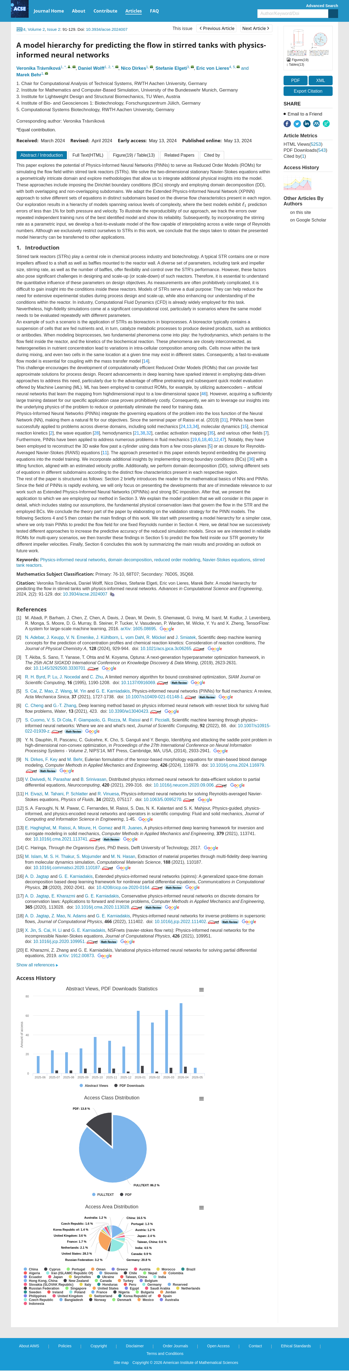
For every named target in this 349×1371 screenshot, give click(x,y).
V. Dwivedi (35, 779)
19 (194, 439)
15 (244, 426)
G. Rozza (111, 720)
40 (210, 439)
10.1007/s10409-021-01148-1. (161, 696)
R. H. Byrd (35, 677)
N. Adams (76, 916)
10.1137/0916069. (145, 682)
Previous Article (217, 28)
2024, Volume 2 (30, 29)
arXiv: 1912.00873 (76, 955)
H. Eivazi (33, 793)
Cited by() (295, 156)
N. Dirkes (34, 759)
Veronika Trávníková (38, 68)
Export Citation (308, 91)
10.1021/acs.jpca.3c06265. (172, 648)
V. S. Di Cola (59, 720)
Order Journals (175, 1346)
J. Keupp (55, 637)
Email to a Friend (305, 114)
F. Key (51, 759)
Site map (121, 1362)
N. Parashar (59, 779)
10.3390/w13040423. (135, 711)
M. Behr (74, 759)
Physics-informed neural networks (73, 559)
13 (188, 426)
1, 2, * (108, 67)
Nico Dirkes (133, 68)
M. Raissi (131, 720)
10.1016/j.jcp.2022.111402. (187, 921)
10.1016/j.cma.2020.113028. (109, 907)
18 (203, 439)
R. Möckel (156, 637)
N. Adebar (34, 637)
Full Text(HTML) (88, 155)
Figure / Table (134, 155)
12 (216, 439)
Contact (255, 1346)
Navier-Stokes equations (226, 559)
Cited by (212, 155)
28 (96, 433)
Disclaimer (135, 1346)
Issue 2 (53, 29)
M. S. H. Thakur (59, 856)
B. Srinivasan (93, 779)
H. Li (57, 930)
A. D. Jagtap (37, 876)
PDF (295, 80)
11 (104, 452)
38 (142, 433)
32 (148, 433)
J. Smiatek (185, 637)
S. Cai (31, 691)
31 (223, 420)
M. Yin (80, 691)
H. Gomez (103, 828)
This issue (182, 28)
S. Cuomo (34, 720)
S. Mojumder (89, 856)
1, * (63, 67)
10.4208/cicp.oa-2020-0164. (129, 887)
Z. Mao (46, 691)
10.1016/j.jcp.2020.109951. (66, 941)
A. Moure (82, 828)
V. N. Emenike (80, 637)
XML (320, 80)
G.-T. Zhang (64, 705)
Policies (64, 1346)
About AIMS (29, 1346)
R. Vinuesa (108, 793)
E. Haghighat (37, 828)
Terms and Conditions (164, 1353)
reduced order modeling (177, 559)
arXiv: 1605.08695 (138, 628)
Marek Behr (28, 74)
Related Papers (179, 155)
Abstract (41, 155)
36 (251, 459)
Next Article (255, 28)
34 (195, 426)
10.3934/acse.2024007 (107, 29)
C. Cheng (34, 705)
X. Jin (30, 930)
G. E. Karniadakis (113, 691)
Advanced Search (322, 6)
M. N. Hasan (123, 856)
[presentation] (244, 204)
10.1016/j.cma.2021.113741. (67, 839)
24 (182, 426)
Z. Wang (63, 691)
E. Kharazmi (63, 896)
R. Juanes (132, 828)
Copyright (99, 1346)
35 (211, 433)
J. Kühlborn (107, 637)
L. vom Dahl (132, 637)
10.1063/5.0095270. (169, 799)
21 (136, 433)
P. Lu (52, 677)
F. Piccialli (159, 720)
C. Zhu (96, 677)
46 (203, 394)
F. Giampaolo (87, 720)
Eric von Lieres (212, 68)
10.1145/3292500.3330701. (66, 668)
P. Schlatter (77, 793)
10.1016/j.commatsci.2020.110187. (73, 867)
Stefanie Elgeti (171, 68)
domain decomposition (130, 559)
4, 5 (232, 67)
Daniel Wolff (91, 68)
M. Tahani (54, 793)
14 (145, 361)
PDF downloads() (305, 150)
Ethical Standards (296, 1346)
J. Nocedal (70, 677)
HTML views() (303, 144)
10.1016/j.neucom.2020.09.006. (191, 785)
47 (222, 439)
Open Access (218, 1346)
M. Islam (33, 856)
